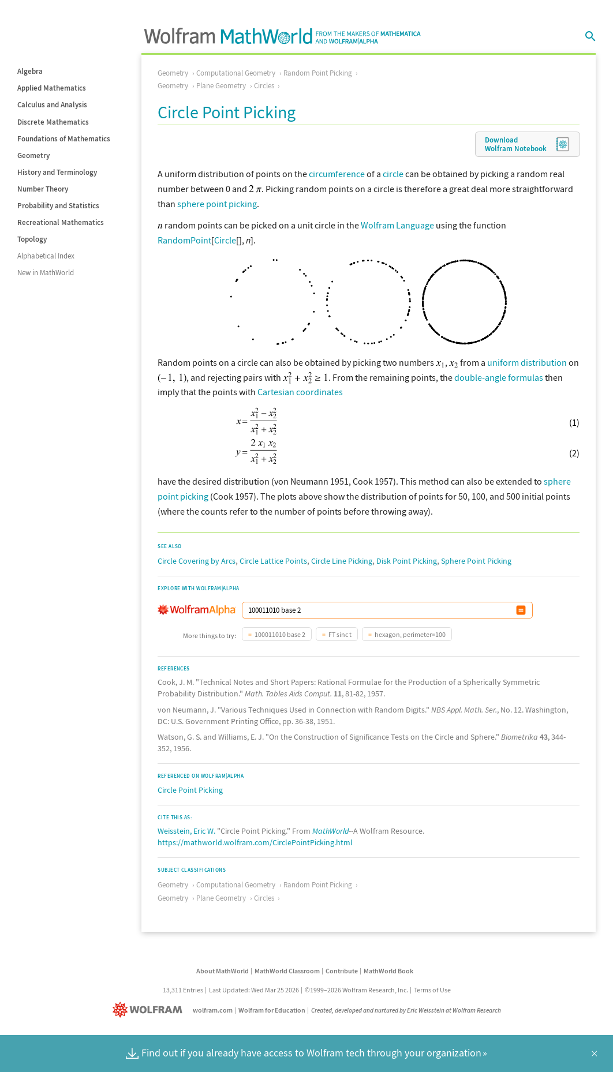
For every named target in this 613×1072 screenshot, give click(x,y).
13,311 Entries (183, 988)
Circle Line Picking (341, 559)
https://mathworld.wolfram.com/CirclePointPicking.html (255, 841)
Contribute (342, 969)
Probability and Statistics (58, 206)
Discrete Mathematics (53, 122)
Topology (32, 239)
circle (393, 173)
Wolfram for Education (271, 1008)
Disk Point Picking (406, 559)
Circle (225, 240)
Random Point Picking (317, 73)
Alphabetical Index (45, 256)
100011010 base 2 (280, 633)
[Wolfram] (150, 1008)
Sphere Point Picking (476, 559)
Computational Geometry (235, 73)
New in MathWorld (45, 273)
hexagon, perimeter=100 (410, 633)
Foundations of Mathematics (63, 139)
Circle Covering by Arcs (197, 559)
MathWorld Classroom (287, 969)
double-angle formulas (498, 376)
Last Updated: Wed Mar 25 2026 (254, 988)
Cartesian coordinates (300, 390)
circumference (337, 173)
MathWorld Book (388, 969)
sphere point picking (217, 203)
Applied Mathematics (51, 88)
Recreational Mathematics (60, 222)
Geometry (33, 155)
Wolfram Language (397, 225)
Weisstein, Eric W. (186, 829)
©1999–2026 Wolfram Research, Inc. (356, 988)
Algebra (30, 71)
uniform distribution (527, 361)
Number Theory (42, 189)
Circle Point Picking (190, 789)
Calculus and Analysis (52, 105)
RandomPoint (184, 240)
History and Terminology (57, 172)
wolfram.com (213, 1008)
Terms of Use (432, 988)
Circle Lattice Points (273, 559)
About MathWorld (222, 969)
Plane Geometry (221, 86)
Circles (264, 86)
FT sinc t (340, 633)
